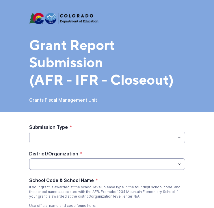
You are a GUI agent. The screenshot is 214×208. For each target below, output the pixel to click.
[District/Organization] (102, 164)
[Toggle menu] (179, 137)
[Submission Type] (102, 137)
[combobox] (107, 137)
